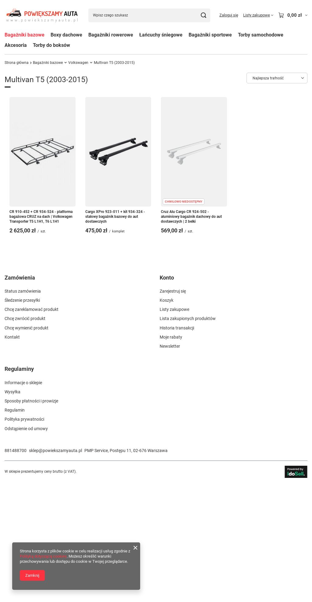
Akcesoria (16, 45)
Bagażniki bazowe (24, 35)
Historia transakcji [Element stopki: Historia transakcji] (177, 447)
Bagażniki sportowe (210, 35)
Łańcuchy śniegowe (161, 35)
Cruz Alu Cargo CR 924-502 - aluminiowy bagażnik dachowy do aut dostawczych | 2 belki (191, 216)
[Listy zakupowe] (258, 15)
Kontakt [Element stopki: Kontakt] (12, 456)
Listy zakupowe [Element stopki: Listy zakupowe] (174, 428)
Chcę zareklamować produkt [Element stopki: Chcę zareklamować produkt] (31, 428)
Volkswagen (78, 63)
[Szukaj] (203, 15)
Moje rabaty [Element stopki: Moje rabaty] (171, 456)
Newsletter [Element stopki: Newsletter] (170, 465)
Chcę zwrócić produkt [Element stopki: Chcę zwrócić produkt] (25, 438)
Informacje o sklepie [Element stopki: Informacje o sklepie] (23, 501)
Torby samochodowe (260, 35)
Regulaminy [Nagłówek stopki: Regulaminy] (19, 488)
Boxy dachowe (66, 35)
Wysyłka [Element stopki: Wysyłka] (12, 511)
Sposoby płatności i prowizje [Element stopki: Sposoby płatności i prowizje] (31, 520)
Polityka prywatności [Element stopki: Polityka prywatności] (24, 538)
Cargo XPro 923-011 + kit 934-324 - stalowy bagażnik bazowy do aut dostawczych (115, 216)
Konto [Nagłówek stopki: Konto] (167, 397)
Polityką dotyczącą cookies (43, 556)
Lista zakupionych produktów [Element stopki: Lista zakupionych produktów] (188, 438)
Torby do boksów (51, 45)
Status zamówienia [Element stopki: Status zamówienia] (23, 410)
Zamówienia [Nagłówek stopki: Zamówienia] (20, 397)
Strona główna (17, 63)
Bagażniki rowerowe (110, 35)
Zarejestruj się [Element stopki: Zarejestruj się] (173, 410)
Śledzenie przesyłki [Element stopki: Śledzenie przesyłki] (22, 419)
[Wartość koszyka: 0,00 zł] (292, 15)
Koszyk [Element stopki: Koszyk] (166, 419)
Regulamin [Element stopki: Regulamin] (15, 529)
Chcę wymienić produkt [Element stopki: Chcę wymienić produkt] (26, 447)
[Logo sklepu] (42, 15)
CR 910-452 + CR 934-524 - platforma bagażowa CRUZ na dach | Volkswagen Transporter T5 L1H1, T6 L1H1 (41, 216)
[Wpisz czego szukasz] (149, 15)
